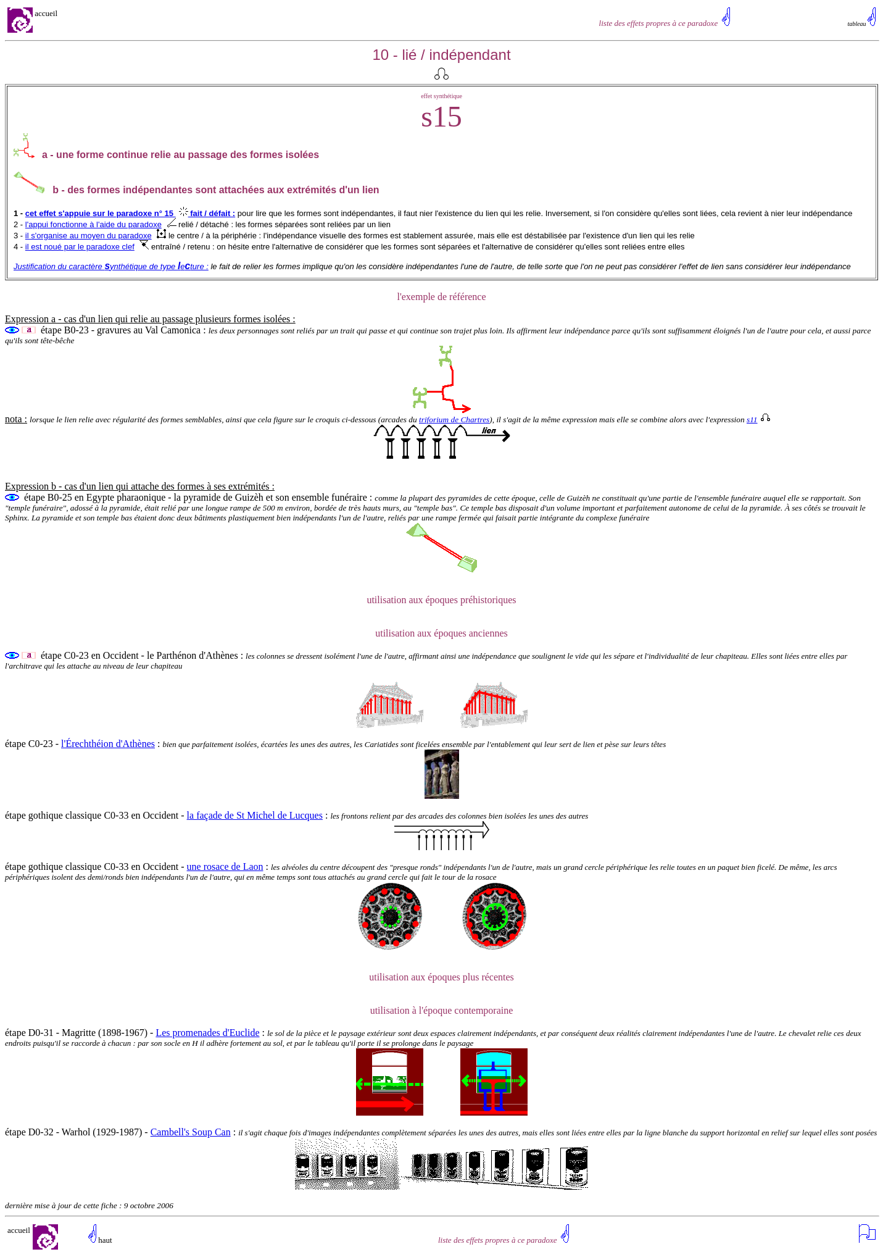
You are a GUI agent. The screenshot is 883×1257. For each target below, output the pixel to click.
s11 (758, 419)
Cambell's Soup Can (191, 1132)
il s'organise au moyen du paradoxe (88, 235)
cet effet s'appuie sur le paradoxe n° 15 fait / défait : (130, 213)
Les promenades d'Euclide (207, 1032)
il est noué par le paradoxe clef (80, 246)
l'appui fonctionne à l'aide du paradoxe (93, 224)
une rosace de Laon (225, 866)
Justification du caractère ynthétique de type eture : (111, 266)
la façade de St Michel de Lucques (255, 815)
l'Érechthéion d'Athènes (108, 743)
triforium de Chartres (454, 419)
